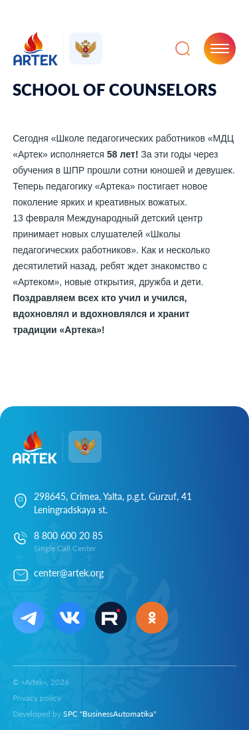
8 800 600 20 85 (68, 535)
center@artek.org (69, 572)
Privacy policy (37, 698)
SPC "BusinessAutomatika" (109, 714)
